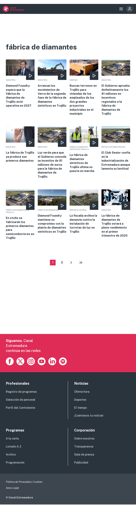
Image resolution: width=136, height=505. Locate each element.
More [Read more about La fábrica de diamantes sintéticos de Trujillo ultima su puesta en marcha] (84, 149)
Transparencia (83, 447)
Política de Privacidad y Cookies (24, 482)
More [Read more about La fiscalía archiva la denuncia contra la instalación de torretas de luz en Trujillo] (84, 211)
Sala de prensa (84, 455)
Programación (15, 463)
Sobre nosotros (84, 439)
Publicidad (81, 463)
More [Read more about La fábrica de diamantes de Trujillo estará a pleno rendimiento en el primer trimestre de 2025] (115, 213)
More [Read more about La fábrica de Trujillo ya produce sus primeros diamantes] (20, 144)
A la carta (12, 439)
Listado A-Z (13, 447)
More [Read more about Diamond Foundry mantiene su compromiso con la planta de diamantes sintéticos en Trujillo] (52, 211)
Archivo (11, 455)
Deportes (80, 400)
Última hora (81, 392)
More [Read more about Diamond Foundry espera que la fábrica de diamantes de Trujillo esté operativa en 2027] (20, 83)
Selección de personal (20, 400)
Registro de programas (21, 392)
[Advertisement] (68, 309)
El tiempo (80, 408)
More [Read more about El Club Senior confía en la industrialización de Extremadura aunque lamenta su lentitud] (115, 148)
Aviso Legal (12, 488)
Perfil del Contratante (20, 408)
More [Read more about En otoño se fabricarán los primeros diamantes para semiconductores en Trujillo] (20, 214)
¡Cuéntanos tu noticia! (88, 416)
